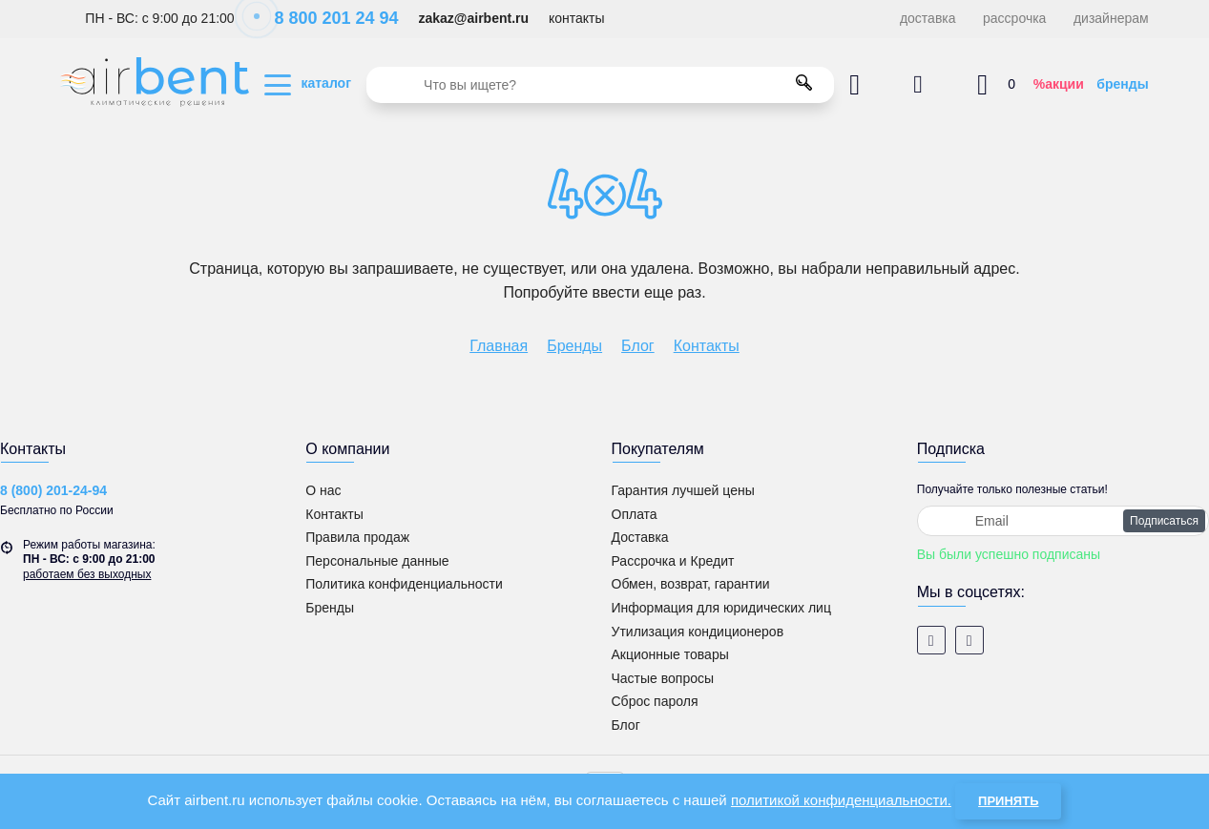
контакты (577, 18)
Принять (1008, 801)
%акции (1058, 84)
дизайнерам (1111, 18)
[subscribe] (1063, 521)
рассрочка (1014, 18)
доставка (928, 18)
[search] (600, 85)
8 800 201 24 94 (326, 18)
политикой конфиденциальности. (841, 800)
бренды (1122, 84)
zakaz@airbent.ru (473, 18)
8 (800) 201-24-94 (53, 490)
